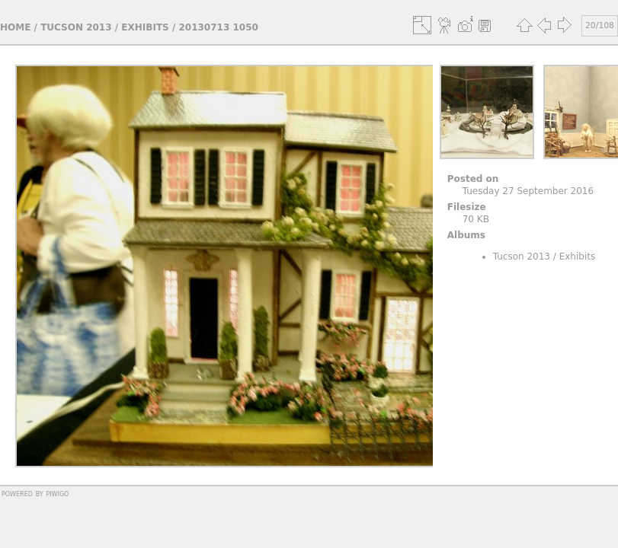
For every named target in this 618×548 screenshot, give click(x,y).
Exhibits (144, 27)
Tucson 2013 (75, 27)
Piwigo (57, 493)
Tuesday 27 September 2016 (528, 191)
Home (15, 27)
